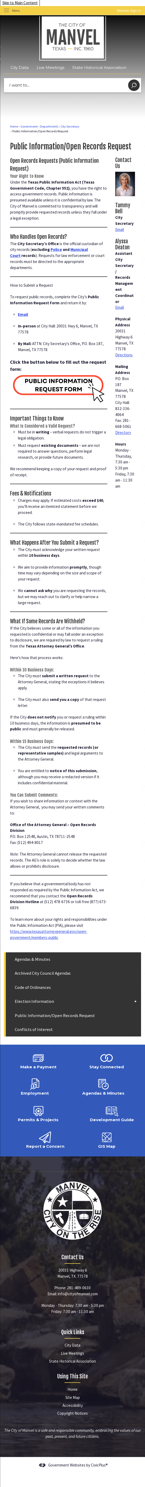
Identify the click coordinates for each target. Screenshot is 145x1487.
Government (29, 126)
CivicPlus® (99, 1465)
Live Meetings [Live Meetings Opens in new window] (50, 67)
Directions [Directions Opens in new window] (124, 354)
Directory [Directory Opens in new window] (123, 432)
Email (119, 229)
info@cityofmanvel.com (78, 1293)
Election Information (34, 1001)
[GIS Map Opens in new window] (106, 1139)
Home (14, 126)
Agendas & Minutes (32, 959)
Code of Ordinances (33, 987)
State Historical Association (99, 67)
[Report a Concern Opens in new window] (45, 1139)
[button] (134, 85)
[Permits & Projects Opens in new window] (38, 1112)
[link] (129, 10)
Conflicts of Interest (34, 1029)
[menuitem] (73, 959)
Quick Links (72, 1332)
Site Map (72, 1397)
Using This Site (72, 1376)
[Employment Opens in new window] (35, 1086)
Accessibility (72, 1405)
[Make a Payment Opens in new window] (38, 1060)
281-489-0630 (79, 1287)
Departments (49, 126)
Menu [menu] (16, 10)
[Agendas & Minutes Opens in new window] (103, 1086)
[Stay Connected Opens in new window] (106, 1060)
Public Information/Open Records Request (55, 1015)
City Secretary (70, 126)
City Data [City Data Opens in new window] (19, 67)
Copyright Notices (72, 1413)
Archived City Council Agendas (43, 973)
